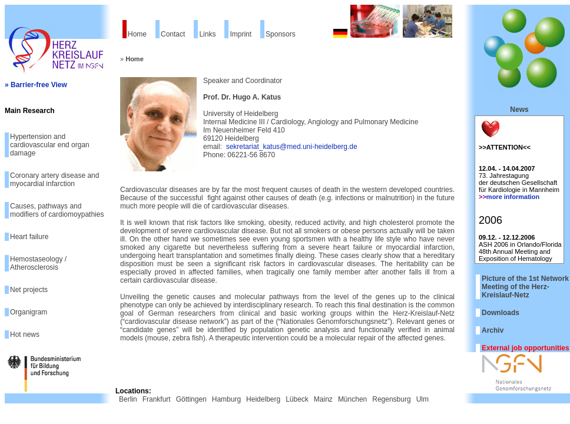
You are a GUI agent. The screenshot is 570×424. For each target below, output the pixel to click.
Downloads (500, 313)
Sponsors (281, 34)
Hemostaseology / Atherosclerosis (38, 263)
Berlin (128, 399)
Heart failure (29, 237)
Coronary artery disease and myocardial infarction (54, 179)
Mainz (323, 399)
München (352, 399)
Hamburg (226, 399)
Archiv (492, 330)
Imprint (240, 34)
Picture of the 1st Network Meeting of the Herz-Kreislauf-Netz (525, 286)
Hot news (24, 334)
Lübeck (297, 399)
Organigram (28, 312)
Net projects (29, 290)
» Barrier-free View (36, 85)
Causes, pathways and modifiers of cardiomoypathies (57, 210)
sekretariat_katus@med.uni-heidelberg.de (291, 147)
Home (137, 34)
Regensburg (391, 399)
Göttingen (191, 399)
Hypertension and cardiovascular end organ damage (50, 144)
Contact (173, 34)
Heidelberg (263, 399)
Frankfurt (156, 399)
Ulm (422, 399)
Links (207, 34)
